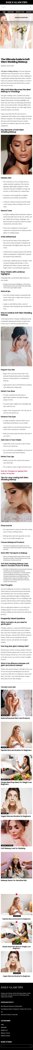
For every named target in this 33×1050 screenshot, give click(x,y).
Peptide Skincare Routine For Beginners (16, 750)
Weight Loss (20, 12)
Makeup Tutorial (7, 845)
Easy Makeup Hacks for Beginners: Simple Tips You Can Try (16, 1010)
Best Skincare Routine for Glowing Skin (11, 1006)
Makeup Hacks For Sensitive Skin (14, 880)
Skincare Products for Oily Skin (9, 1014)
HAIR (4, 12)
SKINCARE (10, 12)
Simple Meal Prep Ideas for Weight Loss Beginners (16, 783)
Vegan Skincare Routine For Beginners (16, 816)
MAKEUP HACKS (6, 877)
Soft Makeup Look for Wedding (13, 848)
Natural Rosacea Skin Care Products (15, 718)
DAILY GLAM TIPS (16, 2)
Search (30, 7)
